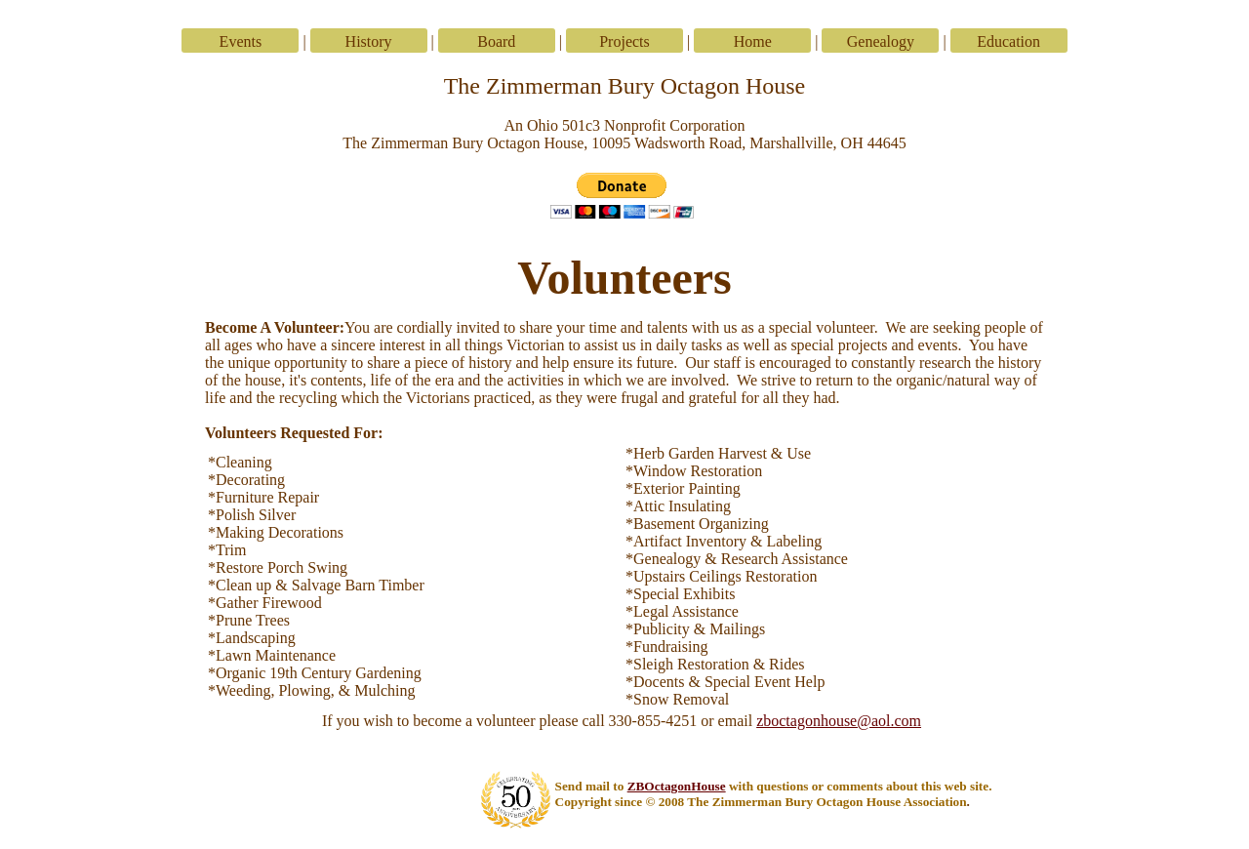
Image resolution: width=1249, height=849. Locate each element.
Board (496, 41)
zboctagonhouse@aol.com (838, 720)
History (368, 41)
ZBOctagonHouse (676, 786)
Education (1008, 41)
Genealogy (880, 41)
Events (241, 41)
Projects (624, 41)
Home (753, 41)
